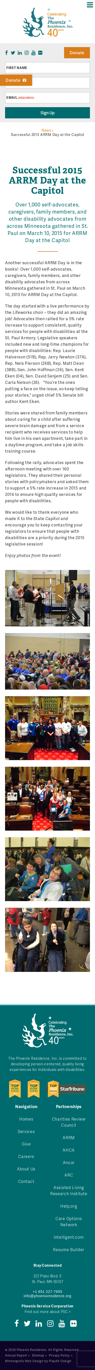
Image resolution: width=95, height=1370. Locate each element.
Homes (26, 1119)
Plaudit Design (60, 1361)
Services (26, 1131)
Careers (26, 1156)
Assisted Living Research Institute (68, 1190)
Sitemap (38, 1355)
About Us (26, 1169)
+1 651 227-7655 (47, 1292)
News (46, 130)
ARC (68, 1175)
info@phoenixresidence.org (47, 1296)
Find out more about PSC (48, 1311)
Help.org (68, 1206)
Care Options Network (68, 1221)
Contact (26, 1181)
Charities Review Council (69, 1122)
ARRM (69, 1137)
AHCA (69, 1150)
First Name (16, 67)
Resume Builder (68, 1249)
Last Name (16, 82)
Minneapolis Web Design (24, 1361)
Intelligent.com (69, 1237)
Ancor (69, 1162)
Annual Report (16, 1355)
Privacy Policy (59, 1355)
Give (26, 1144)
